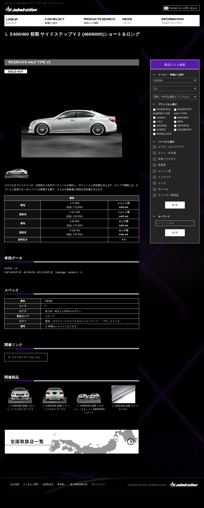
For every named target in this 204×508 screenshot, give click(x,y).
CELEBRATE (182, 129)
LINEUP (23, 20)
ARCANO (160, 125)
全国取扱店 (47, 484)
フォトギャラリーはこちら (26, 357)
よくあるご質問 (30, 484)
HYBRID (159, 129)
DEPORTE (181, 125)
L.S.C (158, 121)
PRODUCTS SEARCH (101, 20)
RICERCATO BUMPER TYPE (162, 111)
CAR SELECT (62, 20)
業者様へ (61, 484)
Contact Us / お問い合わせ (183, 8)
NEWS (140, 20)
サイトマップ (98, 484)
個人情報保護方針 (79, 484)
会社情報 (14, 484)
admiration (181, 117)
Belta (178, 121)
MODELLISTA (162, 133)
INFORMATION (180, 20)
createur (159, 117)
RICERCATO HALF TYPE (182, 111)
